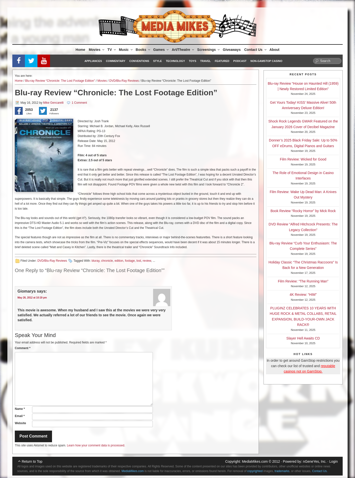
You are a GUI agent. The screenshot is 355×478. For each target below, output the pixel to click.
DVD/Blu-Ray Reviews (124, 80)
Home (80, 50)
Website (20, 423)
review (147, 260)
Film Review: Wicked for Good (303, 159)
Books (143, 50)
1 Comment (79, 102)
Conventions (139, 61)
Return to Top (32, 461)
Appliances (93, 61)
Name (20, 409)
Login (333, 461)
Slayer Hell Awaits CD (303, 338)
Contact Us (255, 50)
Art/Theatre (183, 50)
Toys (192, 61)
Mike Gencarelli (53, 102)
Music (126, 50)
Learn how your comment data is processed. (96, 445)
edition (119, 260)
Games (161, 50)
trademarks (282, 471)
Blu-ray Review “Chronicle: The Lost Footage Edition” (60, 80)
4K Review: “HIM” (303, 295)
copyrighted (255, 471)
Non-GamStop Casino (266, 61)
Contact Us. (320, 471)
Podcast (240, 61)
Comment (22, 348)
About (274, 50)
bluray (95, 260)
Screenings (208, 50)
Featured (222, 61)
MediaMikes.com (255, 461)
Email (20, 416)
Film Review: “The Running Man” (303, 281)
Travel (205, 61)
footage (130, 260)
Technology (175, 61)
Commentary (115, 61)
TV (112, 50)
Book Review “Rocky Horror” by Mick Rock (303, 211)
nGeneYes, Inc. (314, 461)
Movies (97, 50)
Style (157, 61)
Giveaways (232, 50)
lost (138, 260)
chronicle (107, 260)
